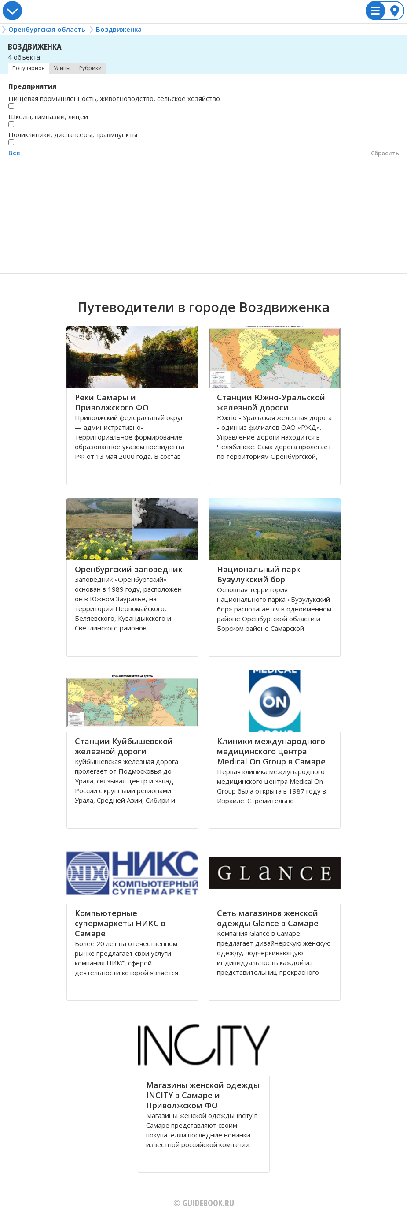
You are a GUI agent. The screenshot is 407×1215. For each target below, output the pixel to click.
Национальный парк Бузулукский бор (259, 574)
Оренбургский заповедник (129, 569)
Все (14, 152)
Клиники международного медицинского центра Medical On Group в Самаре (271, 751)
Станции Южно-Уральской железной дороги (271, 402)
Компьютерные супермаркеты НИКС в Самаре (120, 923)
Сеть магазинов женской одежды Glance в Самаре (268, 918)
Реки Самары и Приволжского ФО (112, 402)
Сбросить (385, 153)
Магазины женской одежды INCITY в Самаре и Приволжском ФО (203, 1095)
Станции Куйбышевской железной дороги (124, 746)
